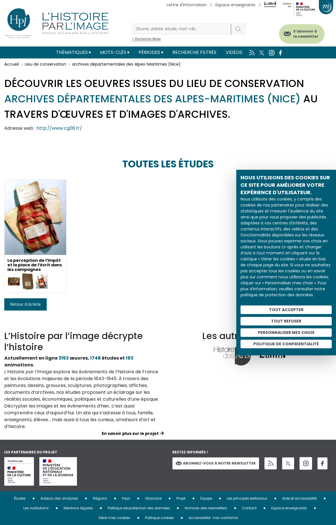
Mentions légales (78, 508)
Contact (249, 508)
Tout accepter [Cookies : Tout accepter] (286, 310)
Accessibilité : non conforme (213, 517)
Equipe (206, 498)
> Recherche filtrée (146, 39)
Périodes (149, 52)
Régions (100, 498)
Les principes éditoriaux (247, 498)
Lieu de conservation (45, 64)
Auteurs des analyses (59, 498)
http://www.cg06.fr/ (59, 128)
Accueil (11, 64)
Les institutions (36, 508)
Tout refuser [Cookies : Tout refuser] (286, 321)
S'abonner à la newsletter (304, 33)
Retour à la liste (25, 304)
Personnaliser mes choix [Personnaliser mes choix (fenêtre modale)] (286, 332)
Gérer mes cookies (114, 517)
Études (20, 498)
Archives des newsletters (206, 508)
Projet (181, 498)
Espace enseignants (235, 5)
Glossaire (153, 498)
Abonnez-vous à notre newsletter (216, 463)
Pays (126, 498)
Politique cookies (159, 517)
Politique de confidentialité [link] (286, 344)
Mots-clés (113, 52)
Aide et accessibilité (299, 498)
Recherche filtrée (194, 52)
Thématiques (72, 52)
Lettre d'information (187, 5)
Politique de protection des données (139, 508)
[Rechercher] (181, 29)
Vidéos (234, 52)
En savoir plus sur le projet (130, 433)
